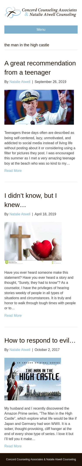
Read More (13, 171)
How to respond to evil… (40, 340)
